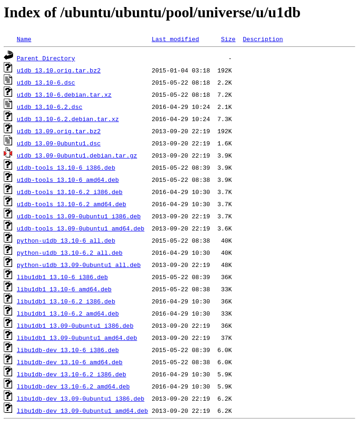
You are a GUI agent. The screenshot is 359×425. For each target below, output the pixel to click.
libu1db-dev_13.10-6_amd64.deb (69, 362)
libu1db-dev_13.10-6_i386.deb (68, 350)
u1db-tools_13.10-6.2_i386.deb (69, 191)
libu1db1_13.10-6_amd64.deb (64, 289)
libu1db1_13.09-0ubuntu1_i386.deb (75, 325)
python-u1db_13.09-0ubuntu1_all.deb (79, 264)
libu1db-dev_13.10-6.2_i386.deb (71, 374)
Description (263, 39)
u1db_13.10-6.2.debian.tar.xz (68, 119)
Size (228, 39)
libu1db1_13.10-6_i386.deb (62, 277)
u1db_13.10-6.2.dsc (49, 106)
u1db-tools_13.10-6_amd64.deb (68, 179)
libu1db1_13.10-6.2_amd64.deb (68, 313)
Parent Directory (46, 58)
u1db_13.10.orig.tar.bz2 (59, 70)
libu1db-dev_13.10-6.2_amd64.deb (73, 386)
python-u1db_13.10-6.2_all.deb (69, 252)
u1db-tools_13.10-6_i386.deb (66, 167)
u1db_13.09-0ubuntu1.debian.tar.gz (77, 155)
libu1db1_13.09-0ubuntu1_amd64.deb (77, 337)
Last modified (175, 39)
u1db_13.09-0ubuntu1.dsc (59, 143)
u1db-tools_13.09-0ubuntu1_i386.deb (79, 216)
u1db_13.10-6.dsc (46, 82)
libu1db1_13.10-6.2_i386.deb (66, 301)
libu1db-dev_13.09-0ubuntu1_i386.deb (80, 398)
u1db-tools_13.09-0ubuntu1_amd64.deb (80, 228)
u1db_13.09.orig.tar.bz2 (59, 131)
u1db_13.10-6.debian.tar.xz (64, 94)
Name (24, 39)
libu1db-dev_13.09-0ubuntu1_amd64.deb (82, 410)
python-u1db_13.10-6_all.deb (66, 240)
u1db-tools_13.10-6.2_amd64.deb (71, 204)
